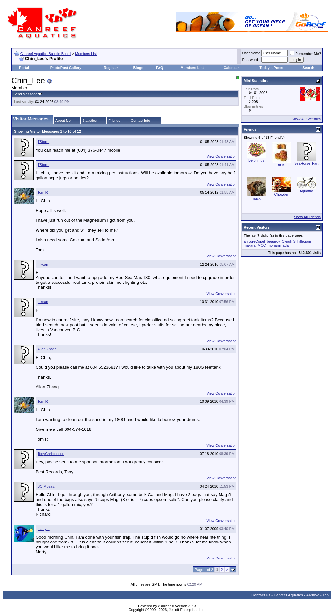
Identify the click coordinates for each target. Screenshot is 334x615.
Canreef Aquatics (288, 595)
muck (256, 198)
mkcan (43, 264)
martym (44, 529)
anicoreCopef (254, 241)
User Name (251, 53)
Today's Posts (271, 68)
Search (308, 68)
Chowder (281, 194)
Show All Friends (307, 217)
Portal (24, 68)
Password (250, 60)
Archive (312, 595)
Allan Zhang (47, 349)
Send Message (25, 94)
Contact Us (260, 595)
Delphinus (256, 160)
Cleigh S (289, 241)
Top (326, 595)
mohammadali (279, 245)
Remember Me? (305, 54)
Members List (86, 54)
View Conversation (221, 156)
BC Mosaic (46, 486)
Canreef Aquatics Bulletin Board (45, 54)
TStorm (43, 142)
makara (250, 245)
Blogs (138, 68)
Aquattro (306, 191)
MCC (262, 245)
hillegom (304, 241)
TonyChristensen (51, 454)
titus (281, 165)
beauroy (273, 241)
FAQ (159, 68)
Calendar (231, 68)
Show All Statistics (306, 119)
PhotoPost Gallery (65, 68)
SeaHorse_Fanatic (309, 163)
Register (111, 68)
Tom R (43, 192)
